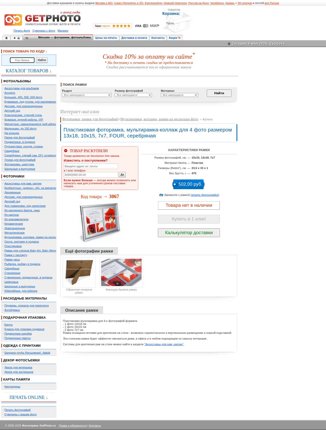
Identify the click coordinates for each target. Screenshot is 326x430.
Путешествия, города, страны (23, 146)
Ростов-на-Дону (198, 2)
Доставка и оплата (134, 37)
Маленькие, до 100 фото (20, 128)
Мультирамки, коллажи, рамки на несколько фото (36, 237)
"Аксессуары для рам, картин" (164, 344)
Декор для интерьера (18, 367)
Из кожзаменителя (16, 219)
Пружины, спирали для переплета (26, 305)
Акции (173, 37)
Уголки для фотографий (19, 159)
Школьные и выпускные (19, 168)
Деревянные (12, 192)
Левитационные (14, 228)
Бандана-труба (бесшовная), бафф (27, 352)
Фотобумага (12, 309)
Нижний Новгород (175, 2)
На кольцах (11, 132)
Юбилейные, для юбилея (20, 290)
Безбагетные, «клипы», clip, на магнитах (30, 187)
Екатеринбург (153, 2)
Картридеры (12, 386)
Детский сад (12, 110)
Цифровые (11, 281)
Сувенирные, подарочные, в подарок (28, 277)
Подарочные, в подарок (19, 141)
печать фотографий (205, 194)
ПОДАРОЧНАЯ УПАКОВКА (24, 317)
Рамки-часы (12, 259)
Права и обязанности (73, 425)
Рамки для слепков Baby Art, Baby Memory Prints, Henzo (40, 250)
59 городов (245, 2)
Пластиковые (13, 246)
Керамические (13, 223)
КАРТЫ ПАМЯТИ (16, 379)
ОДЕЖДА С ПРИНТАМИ (22, 345)
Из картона (11, 214)
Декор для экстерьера (18, 371)
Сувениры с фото (43, 30)
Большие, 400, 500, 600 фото (23, 97)
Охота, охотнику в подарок (21, 241)
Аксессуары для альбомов (21, 88)
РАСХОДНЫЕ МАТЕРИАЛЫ (25, 298)
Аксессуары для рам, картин (22, 183)
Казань (230, 2)
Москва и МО (104, 2)
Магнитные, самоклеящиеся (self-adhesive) (32, 124)
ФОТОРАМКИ (13, 176)
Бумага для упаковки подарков (24, 329)
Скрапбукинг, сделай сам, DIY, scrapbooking (32, 155)
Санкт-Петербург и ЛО (128, 2)
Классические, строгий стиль (23, 115)
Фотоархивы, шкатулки (19, 164)
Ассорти (9, 92)
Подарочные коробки (18, 333)
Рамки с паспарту (15, 255)
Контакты (158, 37)
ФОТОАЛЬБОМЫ (17, 81)
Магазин (63, 30)
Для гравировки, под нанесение (25, 205)
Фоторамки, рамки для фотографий (90, 119)
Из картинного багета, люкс (22, 210)
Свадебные (11, 150)
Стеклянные (12, 272)
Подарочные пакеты (17, 338)
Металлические (14, 232)
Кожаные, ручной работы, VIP (23, 119)
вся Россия (272, 2)
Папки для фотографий (19, 137)
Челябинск (217, 2)
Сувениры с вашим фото (20, 414)
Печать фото (22, 30)
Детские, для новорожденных (23, 106)
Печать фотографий (17, 409)
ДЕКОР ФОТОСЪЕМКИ (21, 360)
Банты (8, 324)
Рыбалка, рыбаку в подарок (22, 263)
